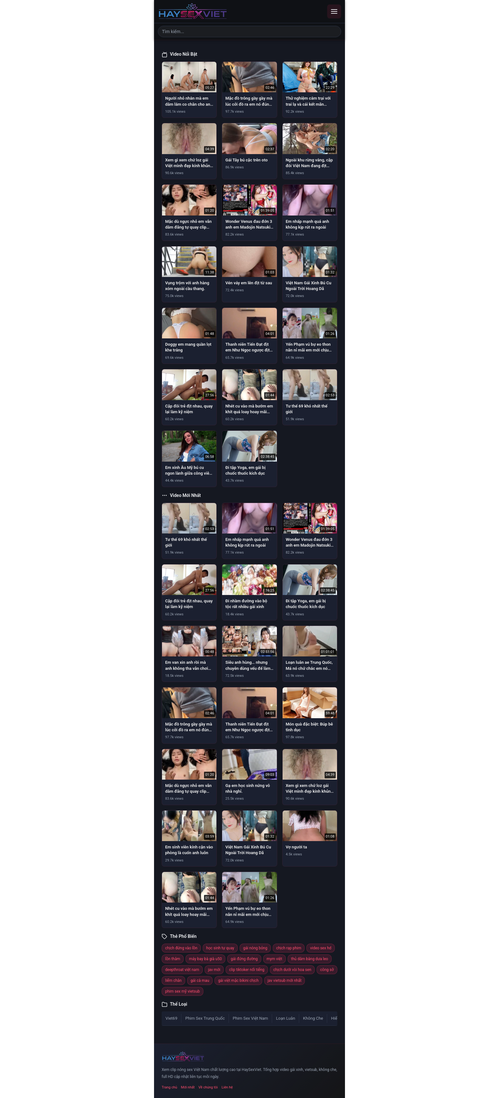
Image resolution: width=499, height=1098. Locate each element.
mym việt (274, 959)
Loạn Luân (285, 1018)
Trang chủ (169, 1087)
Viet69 (171, 1018)
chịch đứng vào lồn (181, 948)
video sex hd (320, 948)
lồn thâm (172, 959)
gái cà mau (200, 980)
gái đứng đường (244, 959)
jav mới (214, 969)
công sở (327, 969)
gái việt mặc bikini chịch (238, 980)
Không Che (313, 1018)
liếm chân (173, 980)
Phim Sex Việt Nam (250, 1018)
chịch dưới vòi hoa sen (292, 969)
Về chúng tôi (208, 1087)
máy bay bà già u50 (205, 959)
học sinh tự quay (220, 948)
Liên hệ (227, 1087)
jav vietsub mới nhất (285, 980)
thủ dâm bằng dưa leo (309, 959)
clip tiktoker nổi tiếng (246, 969)
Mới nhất (188, 1087)
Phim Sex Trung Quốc (205, 1018)
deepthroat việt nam (182, 969)
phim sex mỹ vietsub (182, 991)
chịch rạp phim (288, 948)
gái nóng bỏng (255, 948)
